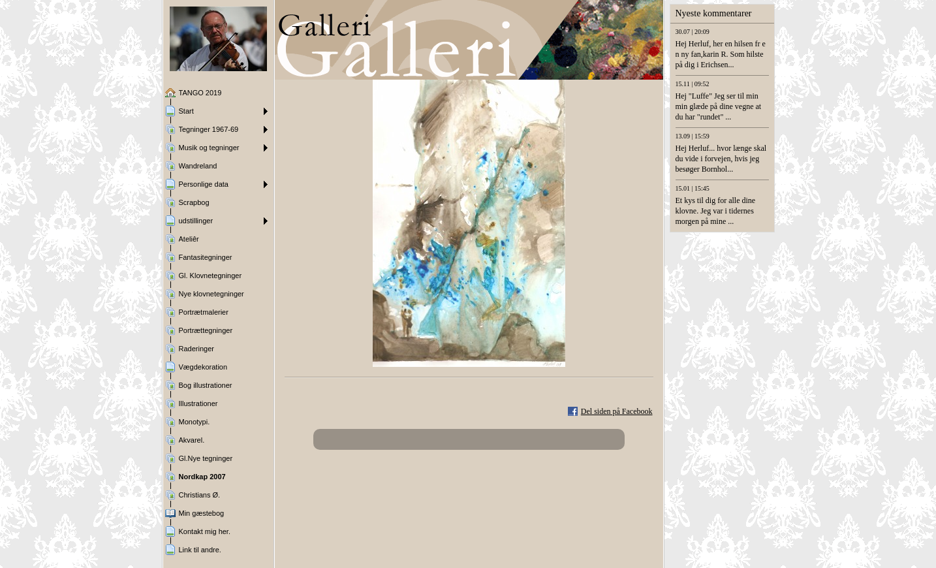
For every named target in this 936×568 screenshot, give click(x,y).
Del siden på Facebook (617, 411)
